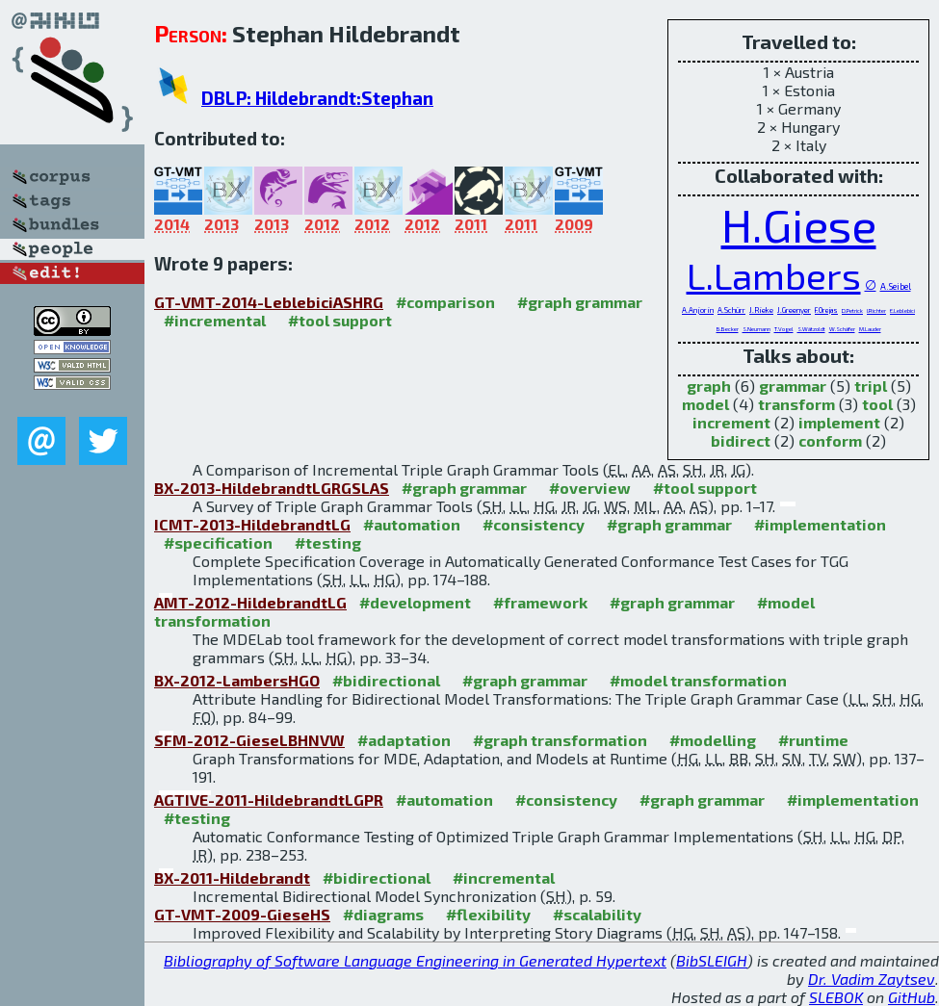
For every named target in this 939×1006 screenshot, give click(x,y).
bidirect (740, 440)
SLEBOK (836, 997)
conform (830, 440)
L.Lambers (774, 274)
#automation (411, 524)
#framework (540, 602)
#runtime (813, 740)
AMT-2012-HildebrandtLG (250, 602)
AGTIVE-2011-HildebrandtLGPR (268, 799)
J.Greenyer (794, 310)
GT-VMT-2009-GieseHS (242, 914)
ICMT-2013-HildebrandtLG (252, 524)
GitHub (911, 997)
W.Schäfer (842, 328)
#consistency (534, 524)
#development (415, 602)
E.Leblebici (902, 310)
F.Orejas (826, 310)
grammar (792, 385)
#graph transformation (560, 740)
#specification (218, 542)
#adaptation (404, 740)
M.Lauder (870, 328)
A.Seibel (895, 286)
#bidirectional (386, 680)
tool (877, 404)
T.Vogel (784, 328)
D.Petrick (852, 310)
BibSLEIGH (711, 960)
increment (731, 422)
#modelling (712, 740)
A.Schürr (731, 310)
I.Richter (876, 310)
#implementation (820, 524)
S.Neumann (756, 328)
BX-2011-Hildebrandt (232, 877)
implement (839, 422)
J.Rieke (761, 310)
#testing (328, 542)
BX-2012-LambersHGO (237, 680)
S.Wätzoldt (811, 328)
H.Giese (798, 224)
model (705, 404)
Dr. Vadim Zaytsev (871, 978)
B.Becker (728, 328)
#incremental (215, 320)
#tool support (340, 320)
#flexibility (488, 914)
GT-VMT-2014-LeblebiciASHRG (268, 302)
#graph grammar (579, 302)
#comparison (445, 302)
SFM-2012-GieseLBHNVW (249, 740)
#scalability (597, 914)
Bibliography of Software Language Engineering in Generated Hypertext (415, 960)
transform (796, 404)
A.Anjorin (698, 310)
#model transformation (698, 680)
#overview (590, 487)
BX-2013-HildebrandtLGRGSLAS (271, 487)
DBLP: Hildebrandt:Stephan (317, 98)
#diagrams (383, 914)
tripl (870, 385)
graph (709, 385)
